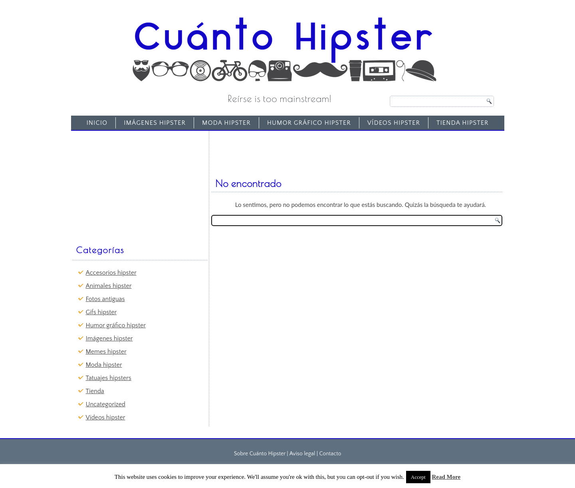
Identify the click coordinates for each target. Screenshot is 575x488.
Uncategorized (105, 404)
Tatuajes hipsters (108, 378)
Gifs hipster (101, 312)
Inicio (96, 122)
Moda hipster (226, 122)
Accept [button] (418, 477)
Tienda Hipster (462, 122)
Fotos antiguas (105, 299)
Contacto (330, 454)
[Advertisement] (134, 184)
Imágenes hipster (155, 122)
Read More (446, 477)
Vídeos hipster (393, 122)
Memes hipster (106, 351)
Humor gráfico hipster (309, 122)
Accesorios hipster (111, 272)
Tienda (95, 391)
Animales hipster (109, 285)
